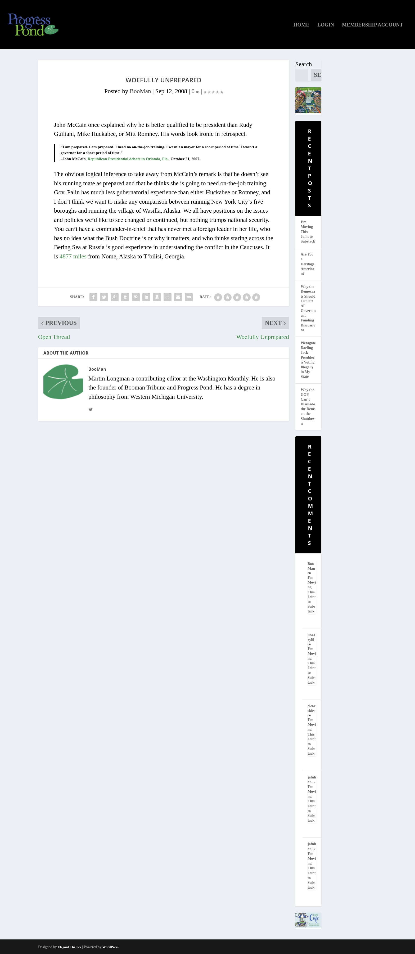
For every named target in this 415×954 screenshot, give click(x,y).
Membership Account (372, 25)
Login (325, 25)
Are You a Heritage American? (307, 264)
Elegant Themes (69, 947)
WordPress (110, 947)
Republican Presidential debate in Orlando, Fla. (128, 159)
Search (303, 64)
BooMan (140, 91)
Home (301, 25)
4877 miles (73, 256)
